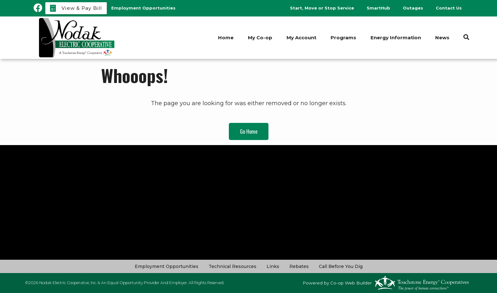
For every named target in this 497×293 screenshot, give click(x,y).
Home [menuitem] (226, 38)
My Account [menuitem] (301, 38)
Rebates (299, 266)
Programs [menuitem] (343, 38)
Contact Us (449, 7)
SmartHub (378, 7)
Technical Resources (232, 266)
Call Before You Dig (341, 266)
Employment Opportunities (166, 266)
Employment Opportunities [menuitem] (143, 7)
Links (273, 266)
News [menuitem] (442, 38)
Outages (413, 7)
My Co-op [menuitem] (260, 38)
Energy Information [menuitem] (396, 38)
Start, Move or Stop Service (322, 7)
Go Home (248, 131)
